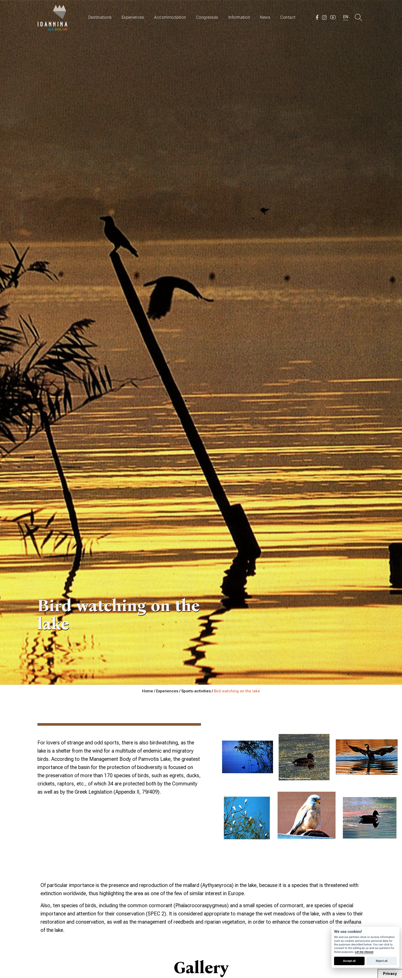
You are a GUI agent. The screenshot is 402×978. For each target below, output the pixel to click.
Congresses (207, 17)
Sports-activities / (197, 691)
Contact (288, 17)
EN (345, 16)
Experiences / (168, 691)
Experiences (133, 17)
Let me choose (364, 952)
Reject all (381, 961)
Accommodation (170, 17)
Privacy (390, 973)
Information (239, 17)
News (265, 17)
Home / (149, 691)
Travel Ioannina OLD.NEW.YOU (52, 17)
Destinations (100, 17)
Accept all (349, 961)
